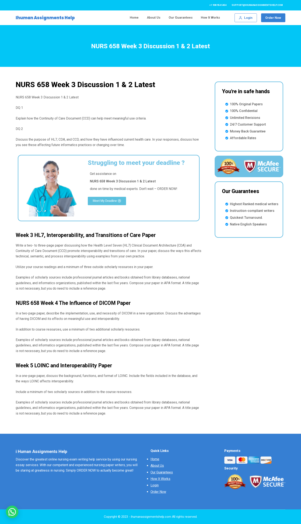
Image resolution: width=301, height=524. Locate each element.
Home (154, 459)
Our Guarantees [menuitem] (181, 17)
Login (154, 485)
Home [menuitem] (134, 17)
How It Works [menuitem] (210, 17)
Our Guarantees (161, 472)
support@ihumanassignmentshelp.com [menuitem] (257, 5)
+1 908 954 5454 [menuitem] (217, 5)
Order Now (273, 18)
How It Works (160, 479)
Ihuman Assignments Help (45, 18)
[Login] (246, 17)
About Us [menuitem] (153, 17)
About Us (157, 466)
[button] (107, 201)
